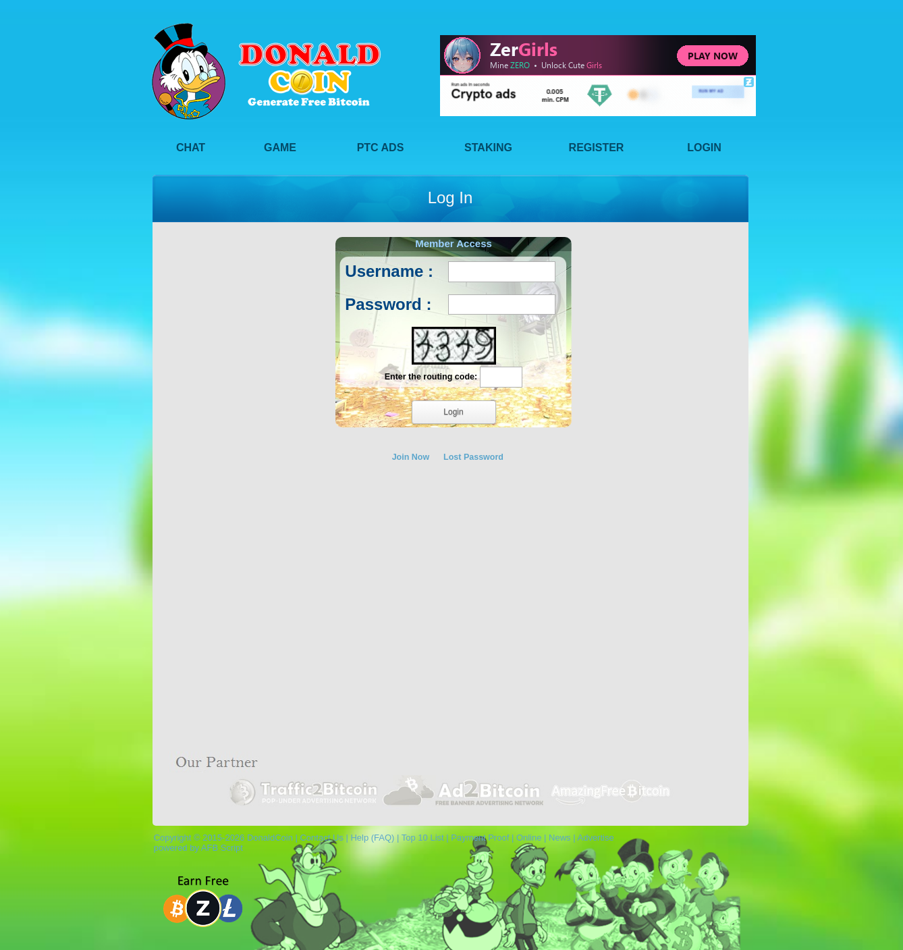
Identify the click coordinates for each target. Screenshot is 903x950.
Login (704, 147)
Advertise (595, 838)
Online (529, 838)
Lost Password (473, 457)
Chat (190, 147)
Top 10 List (423, 838)
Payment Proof (480, 838)
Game (280, 147)
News (560, 838)
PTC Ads (380, 147)
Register (596, 147)
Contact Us (321, 838)
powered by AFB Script (196, 848)
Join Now (411, 457)
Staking (488, 147)
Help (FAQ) (372, 838)
